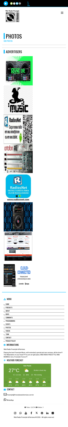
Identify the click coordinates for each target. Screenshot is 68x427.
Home (7, 304)
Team (7, 334)
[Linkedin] (47, 413)
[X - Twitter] (36, 413)
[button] (62, 13)
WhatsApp (10, 400)
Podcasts (9, 307)
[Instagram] (15, 413)
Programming (10, 321)
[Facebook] (31, 413)
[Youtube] (26, 413)
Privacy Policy (11, 341)
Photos (8, 327)
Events (8, 324)
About (8, 311)
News (7, 314)
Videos (8, 331)
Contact (8, 337)
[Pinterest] (42, 413)
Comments (9, 317)
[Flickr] (53, 413)
